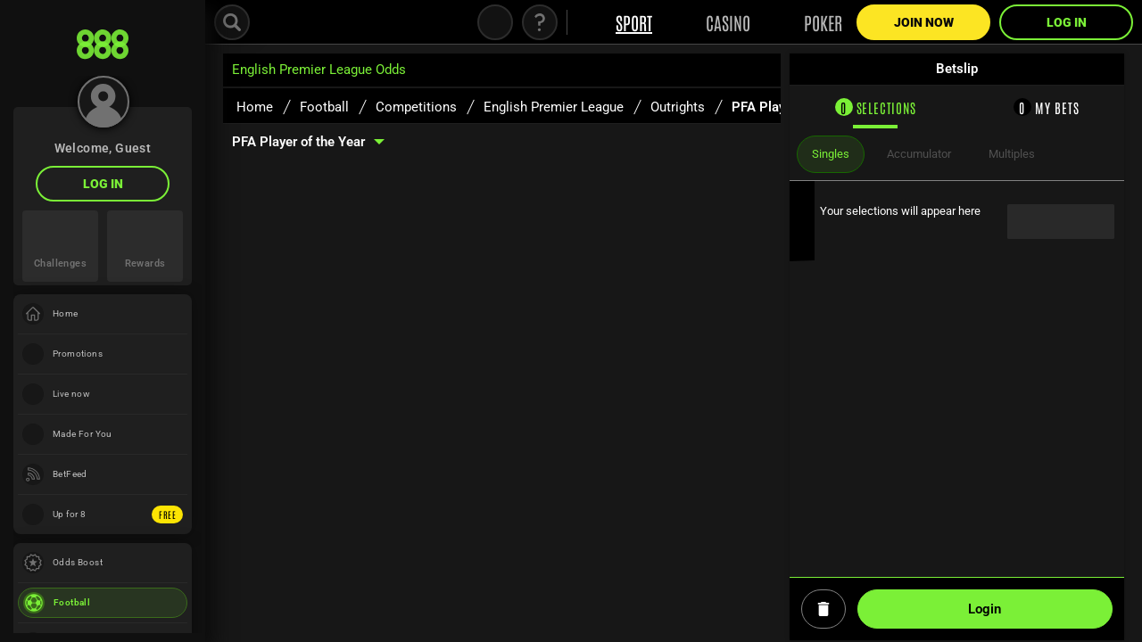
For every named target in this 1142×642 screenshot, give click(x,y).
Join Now (924, 22)
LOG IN (103, 184)
